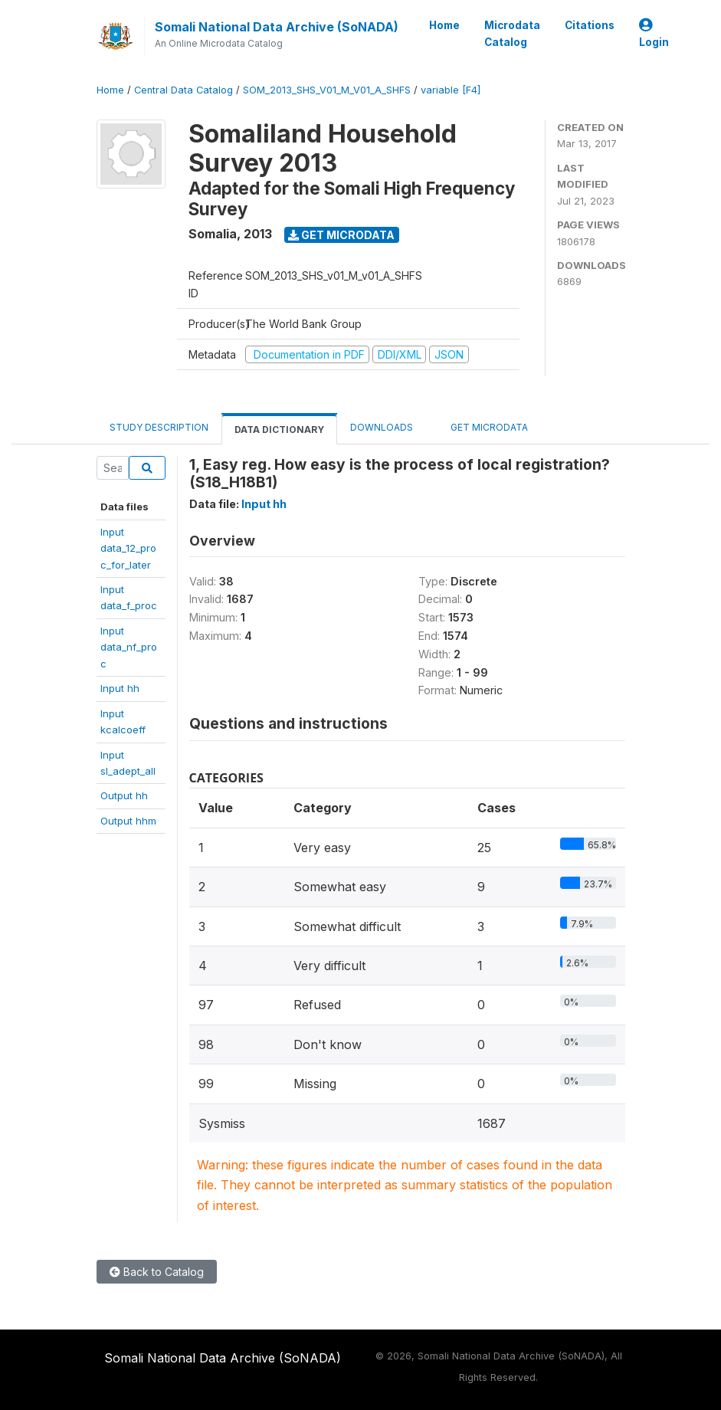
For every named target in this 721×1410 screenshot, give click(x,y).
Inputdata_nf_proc (128, 647)
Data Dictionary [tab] (279, 429)
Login (654, 34)
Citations (589, 25)
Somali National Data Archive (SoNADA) (276, 26)
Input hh (119, 688)
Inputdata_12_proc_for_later (128, 548)
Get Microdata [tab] (483, 426)
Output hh (124, 795)
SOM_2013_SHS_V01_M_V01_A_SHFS (327, 90)
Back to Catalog (157, 1271)
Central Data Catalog (183, 90)
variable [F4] (450, 90)
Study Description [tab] (159, 427)
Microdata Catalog (512, 33)
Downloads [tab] (381, 427)
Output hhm (128, 821)
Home (444, 25)
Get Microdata (341, 234)
